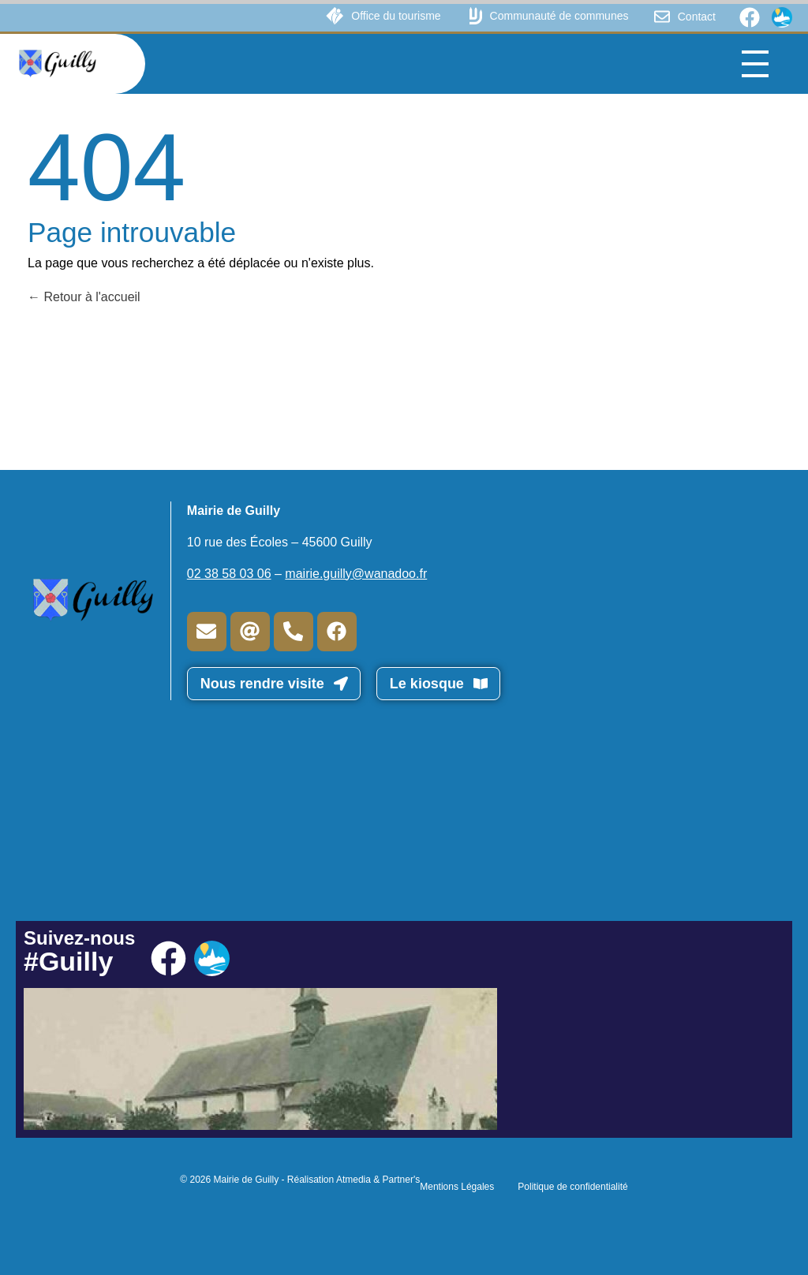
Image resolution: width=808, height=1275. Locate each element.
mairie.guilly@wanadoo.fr (356, 573)
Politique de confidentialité (572, 1186)
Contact (697, 16)
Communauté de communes (559, 15)
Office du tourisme (395, 15)
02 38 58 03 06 (229, 573)
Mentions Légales (457, 1186)
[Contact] (662, 16)
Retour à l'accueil (84, 297)
